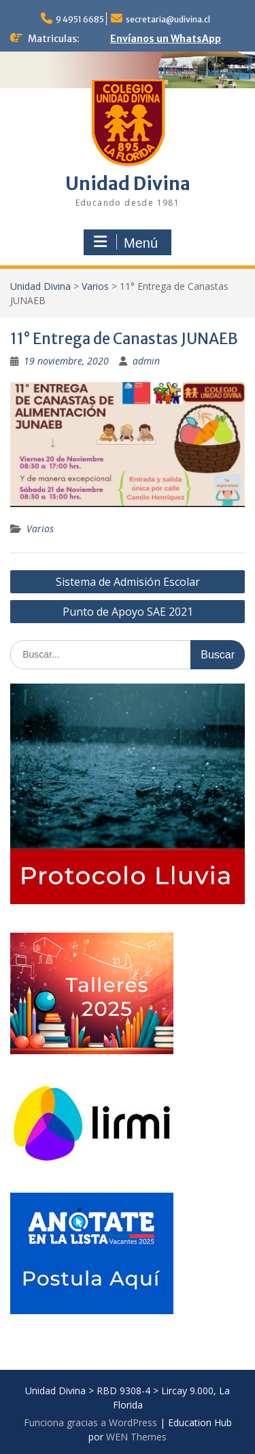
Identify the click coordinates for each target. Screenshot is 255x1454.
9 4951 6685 (80, 19)
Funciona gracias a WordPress (90, 1422)
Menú (126, 242)
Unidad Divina (127, 183)
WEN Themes (136, 1436)
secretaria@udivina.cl (168, 19)
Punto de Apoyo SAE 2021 (128, 611)
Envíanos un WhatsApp (165, 39)
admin (146, 360)
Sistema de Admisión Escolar (128, 581)
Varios (95, 286)
